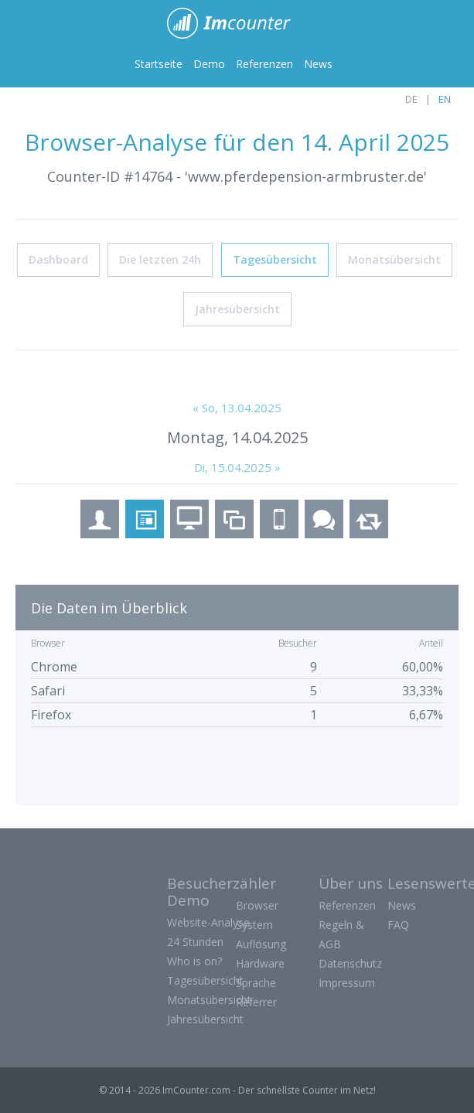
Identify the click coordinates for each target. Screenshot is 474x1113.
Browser (257, 904)
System (254, 924)
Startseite (158, 63)
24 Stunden (195, 941)
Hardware (260, 962)
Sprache (256, 982)
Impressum (347, 982)
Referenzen (264, 63)
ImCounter (237, 23)
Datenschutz (350, 962)
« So (237, 407)
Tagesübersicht (275, 258)
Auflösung (261, 943)
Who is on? (194, 960)
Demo (209, 63)
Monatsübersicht (394, 258)
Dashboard (58, 258)
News (318, 63)
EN (444, 99)
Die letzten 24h (160, 258)
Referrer (256, 1001)
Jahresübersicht (237, 308)
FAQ (398, 924)
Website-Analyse (208, 921)
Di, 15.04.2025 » (237, 466)
